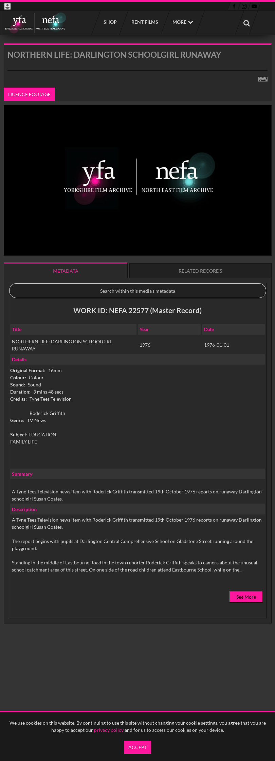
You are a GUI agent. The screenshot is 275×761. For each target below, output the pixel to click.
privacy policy (109, 730)
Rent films (144, 22)
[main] (138, 350)
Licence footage (29, 94)
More (179, 22)
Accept (137, 747)
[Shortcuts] (263, 78)
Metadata (65, 271)
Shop (109, 22)
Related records (200, 271)
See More (246, 597)
